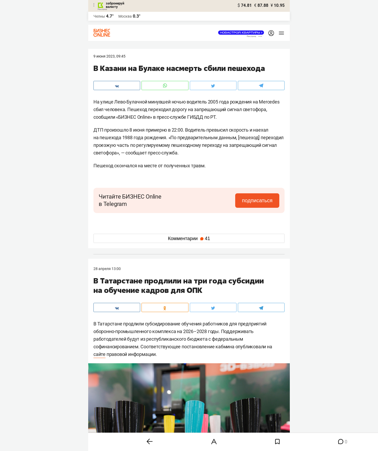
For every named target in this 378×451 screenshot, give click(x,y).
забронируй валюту (115, 5)
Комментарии (189, 238)
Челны (99, 16)
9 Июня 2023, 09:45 (109, 56)
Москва (125, 16)
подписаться (257, 200)
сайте (99, 354)
